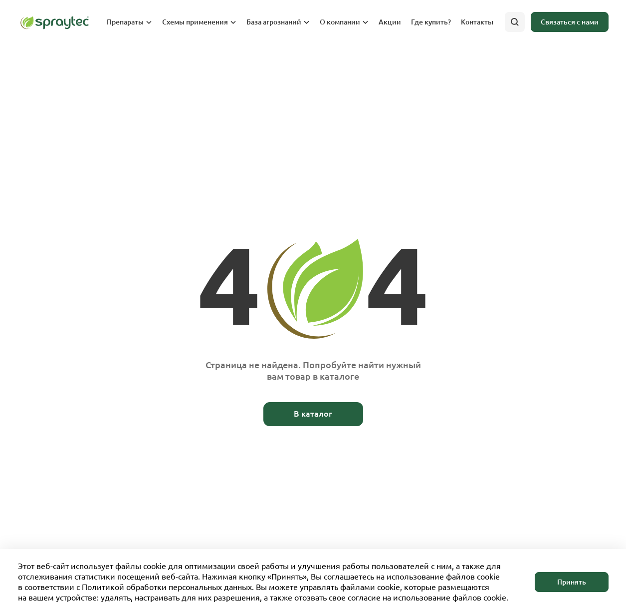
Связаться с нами (570, 22)
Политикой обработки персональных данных (167, 587)
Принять (571, 582)
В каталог (313, 413)
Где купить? (431, 22)
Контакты (477, 22)
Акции (390, 22)
